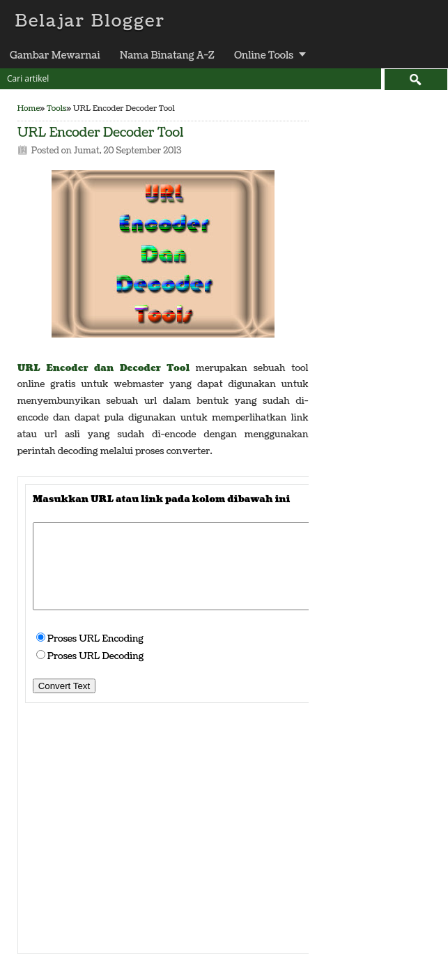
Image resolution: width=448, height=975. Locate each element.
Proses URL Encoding (95, 639)
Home (28, 108)
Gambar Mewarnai (55, 55)
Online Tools (263, 55)
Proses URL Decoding (95, 656)
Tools (56, 108)
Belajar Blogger (90, 21)
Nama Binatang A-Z (167, 55)
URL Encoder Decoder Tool (100, 133)
